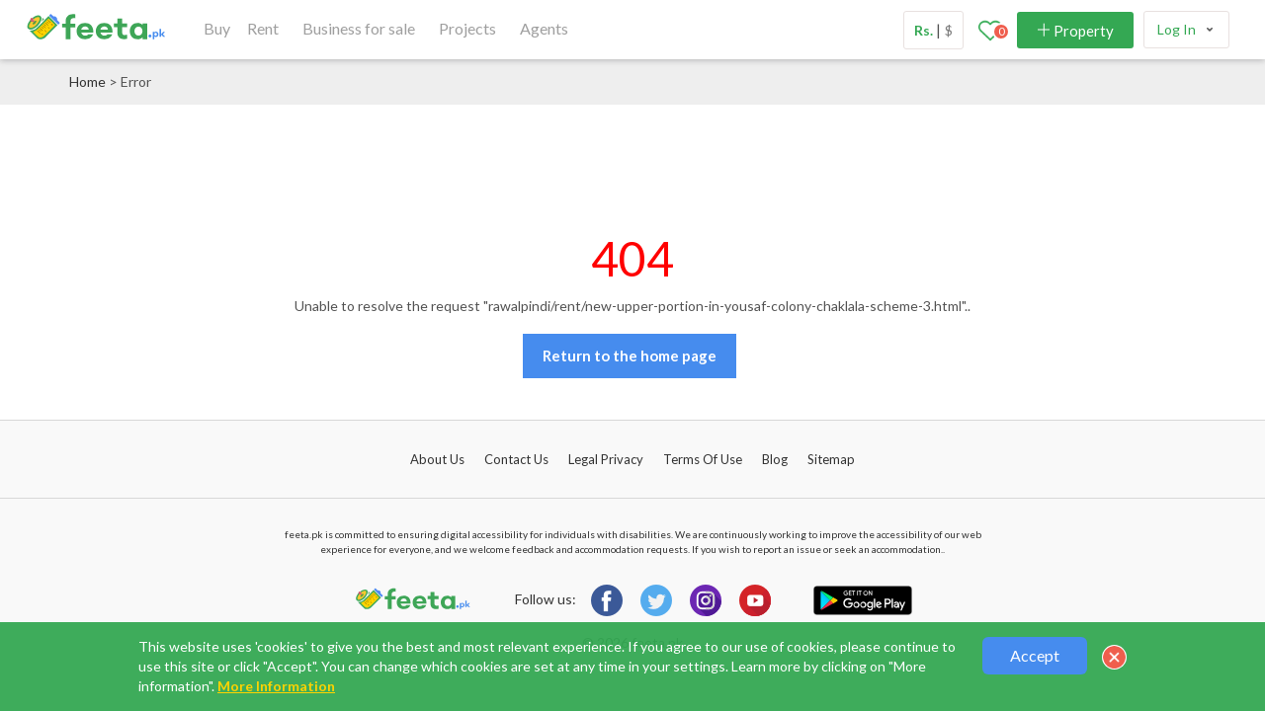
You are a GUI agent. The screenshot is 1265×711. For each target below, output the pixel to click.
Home (87, 81)
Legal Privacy (605, 459)
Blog (775, 459)
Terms (702, 459)
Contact (516, 459)
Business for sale (358, 28)
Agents (544, 28)
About (437, 459)
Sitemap (831, 459)
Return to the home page (630, 355)
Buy (217, 28)
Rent (263, 28)
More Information (276, 685)
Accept (1034, 655)
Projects (467, 28)
